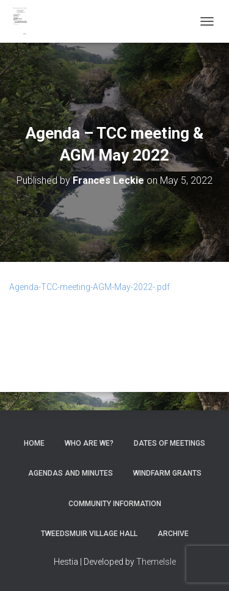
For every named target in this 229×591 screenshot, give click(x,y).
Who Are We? (89, 443)
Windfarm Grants (167, 473)
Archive (173, 533)
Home (34, 443)
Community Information (114, 503)
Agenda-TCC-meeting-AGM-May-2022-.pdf (89, 287)
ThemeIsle (156, 562)
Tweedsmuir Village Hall (89, 533)
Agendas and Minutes (70, 473)
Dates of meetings (169, 443)
